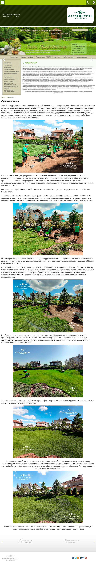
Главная (3, 97)
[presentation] (3, 59)
